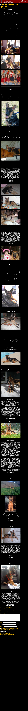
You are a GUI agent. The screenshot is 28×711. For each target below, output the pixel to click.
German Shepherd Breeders (7, 2)
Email (1, 625)
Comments (12, 607)
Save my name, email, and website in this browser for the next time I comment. (9, 630)
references (7, 607)
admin (1, 8)
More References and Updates (9, 5)
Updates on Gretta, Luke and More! (7, 635)
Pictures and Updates (5, 634)
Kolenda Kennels (7, 1)
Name (1, 623)
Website (1, 627)
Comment (2, 613)
